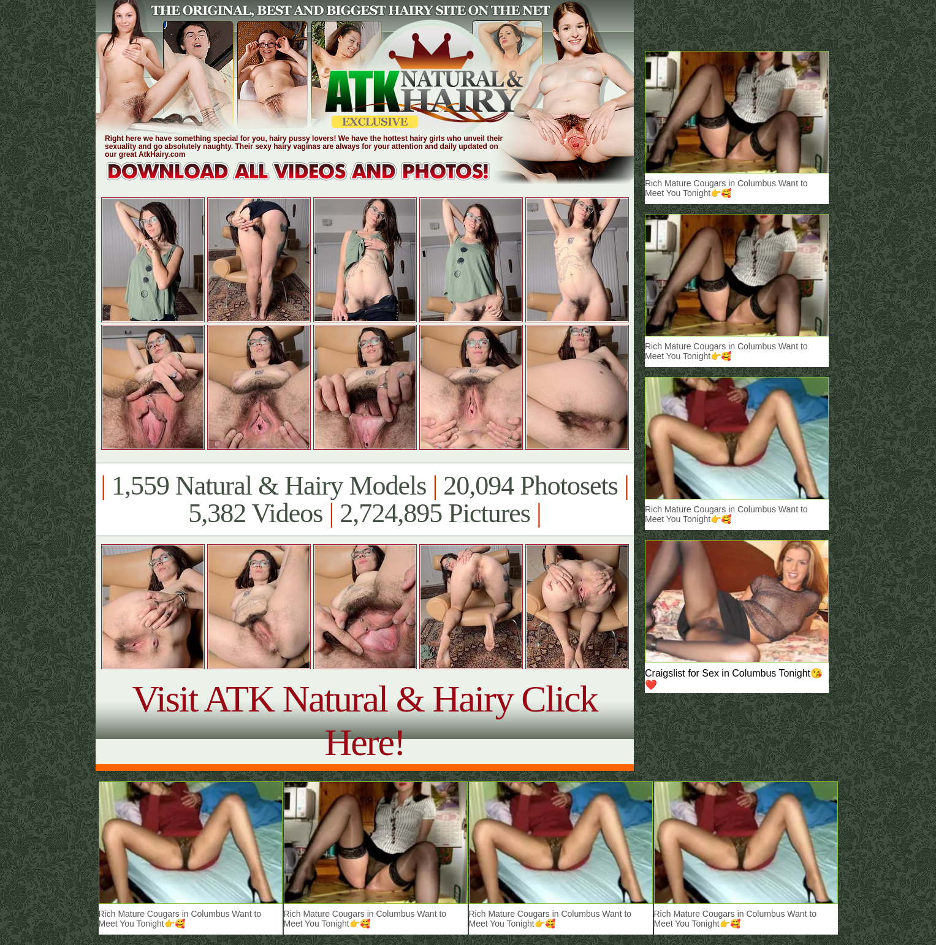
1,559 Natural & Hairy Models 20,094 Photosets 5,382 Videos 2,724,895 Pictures (364, 499)
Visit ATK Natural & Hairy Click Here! (364, 720)
